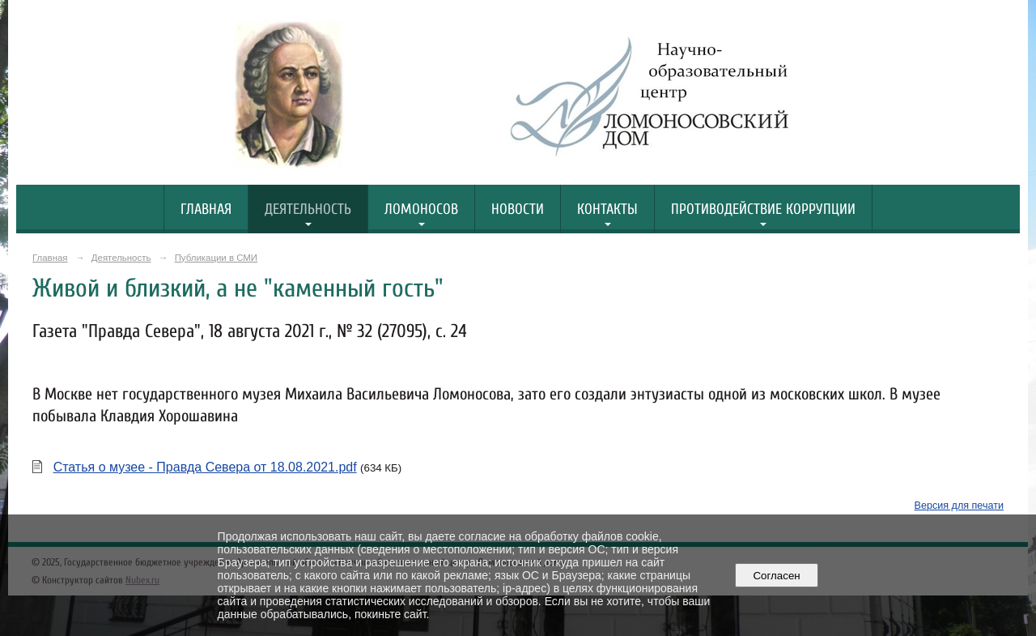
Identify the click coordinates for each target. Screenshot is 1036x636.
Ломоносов (421, 209)
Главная (205, 209)
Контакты (607, 209)
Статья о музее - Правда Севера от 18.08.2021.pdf (205, 467)
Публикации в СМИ (216, 258)
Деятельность (308, 209)
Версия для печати (959, 505)
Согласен (776, 576)
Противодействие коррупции (763, 209)
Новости (517, 209)
